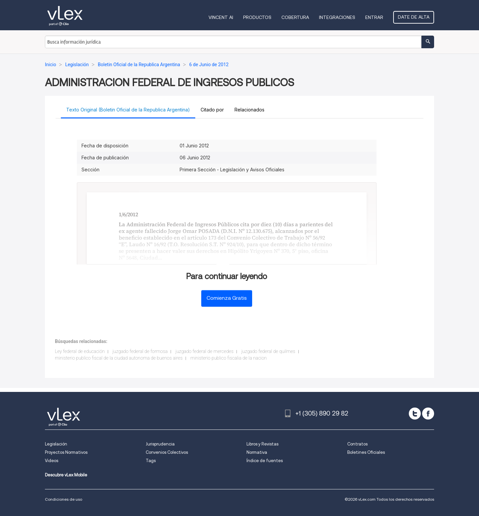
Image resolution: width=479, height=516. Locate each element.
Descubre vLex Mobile (66, 474)
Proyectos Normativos (66, 452)
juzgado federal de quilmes (268, 351)
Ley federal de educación (80, 351)
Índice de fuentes (264, 460)
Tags (151, 460)
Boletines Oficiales (366, 452)
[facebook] (428, 414)
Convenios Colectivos (167, 452)
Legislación (56, 443)
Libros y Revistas (262, 443)
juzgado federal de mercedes (205, 351)
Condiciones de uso (63, 499)
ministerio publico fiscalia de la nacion (228, 358)
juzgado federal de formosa (140, 351)
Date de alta (413, 17)
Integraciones (337, 17)
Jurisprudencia (160, 443)
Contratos (357, 443)
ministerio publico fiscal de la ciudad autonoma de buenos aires (119, 358)
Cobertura (295, 17)
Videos (51, 460)
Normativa (256, 452)
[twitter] (415, 414)
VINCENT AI (221, 17)
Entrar (374, 17)
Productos (257, 17)
